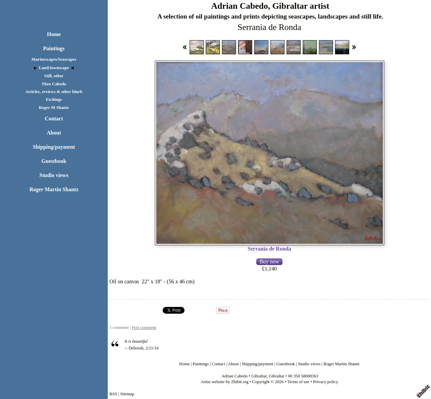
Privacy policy (325, 381)
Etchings (54, 99)
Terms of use (298, 381)
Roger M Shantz (54, 107)
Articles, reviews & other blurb (53, 91)
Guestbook (53, 161)
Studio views (53, 175)
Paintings (54, 48)
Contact (54, 118)
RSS (113, 394)
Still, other (54, 76)
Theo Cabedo (54, 84)
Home (54, 34)
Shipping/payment (54, 147)
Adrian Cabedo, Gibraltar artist (270, 6)
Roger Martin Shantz (53, 189)
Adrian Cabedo (235, 376)
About (54, 133)
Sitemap (127, 394)
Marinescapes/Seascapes (54, 59)
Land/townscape (54, 67)
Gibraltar (259, 376)
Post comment (144, 327)
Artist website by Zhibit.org (224, 381)
